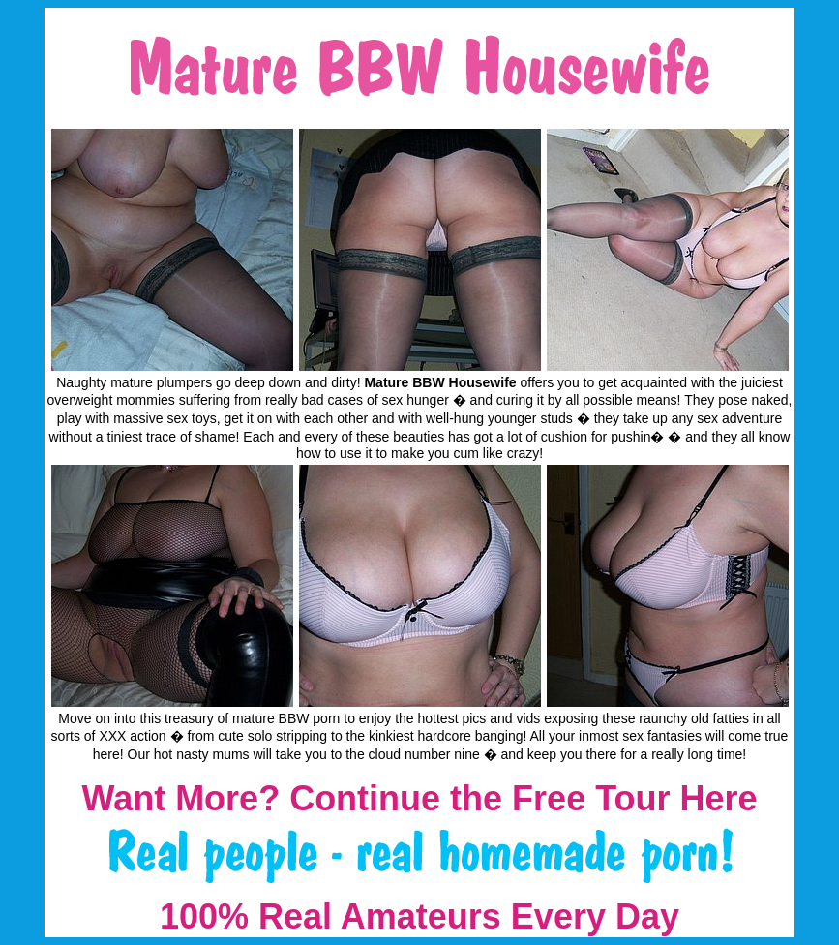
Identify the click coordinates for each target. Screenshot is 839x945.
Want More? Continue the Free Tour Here (419, 798)
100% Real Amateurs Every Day (419, 916)
